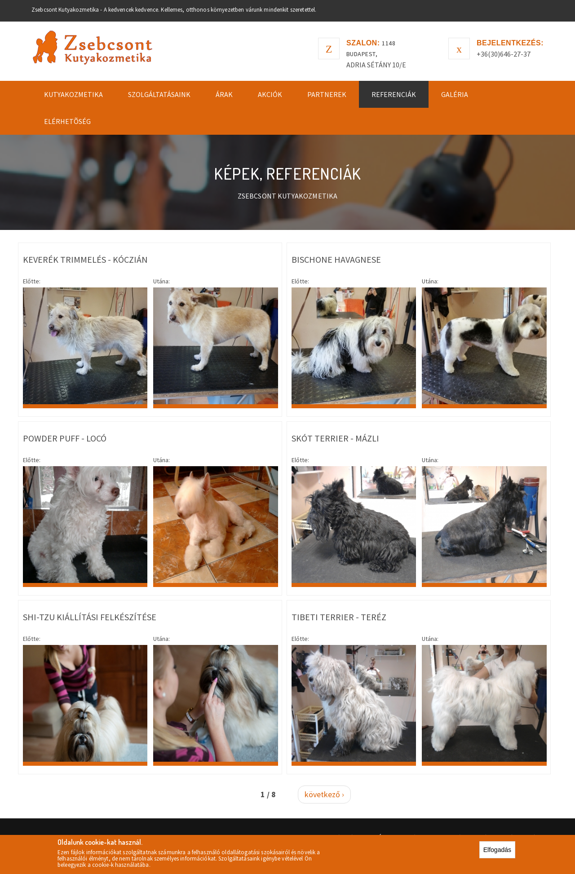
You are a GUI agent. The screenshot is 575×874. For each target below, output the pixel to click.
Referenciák (394, 94)
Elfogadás (497, 850)
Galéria (454, 94)
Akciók (270, 94)
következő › (324, 794)
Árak (224, 94)
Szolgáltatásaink (159, 94)
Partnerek (326, 94)
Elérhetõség (67, 121)
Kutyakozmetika (73, 94)
